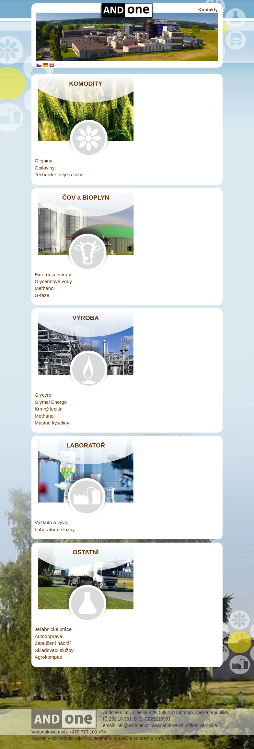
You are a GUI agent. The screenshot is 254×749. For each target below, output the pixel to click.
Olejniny (43, 160)
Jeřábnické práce (53, 629)
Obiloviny (45, 168)
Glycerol (43, 395)
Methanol (45, 288)
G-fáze (42, 295)
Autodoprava (48, 636)
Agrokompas (48, 657)
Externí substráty (53, 274)
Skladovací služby (54, 650)
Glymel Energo (51, 402)
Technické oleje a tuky (58, 174)
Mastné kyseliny (52, 422)
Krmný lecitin (49, 409)
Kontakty (208, 9)
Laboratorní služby (55, 529)
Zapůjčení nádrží (53, 643)
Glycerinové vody (53, 281)
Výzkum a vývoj (51, 522)
